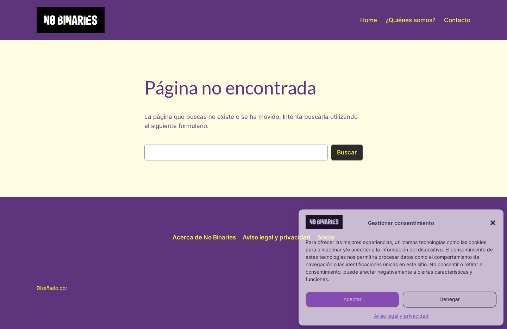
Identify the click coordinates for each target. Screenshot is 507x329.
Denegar (449, 299)
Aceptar (352, 299)
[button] (492, 222)
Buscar (347, 152)
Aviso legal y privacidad (401, 316)
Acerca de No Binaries (204, 237)
